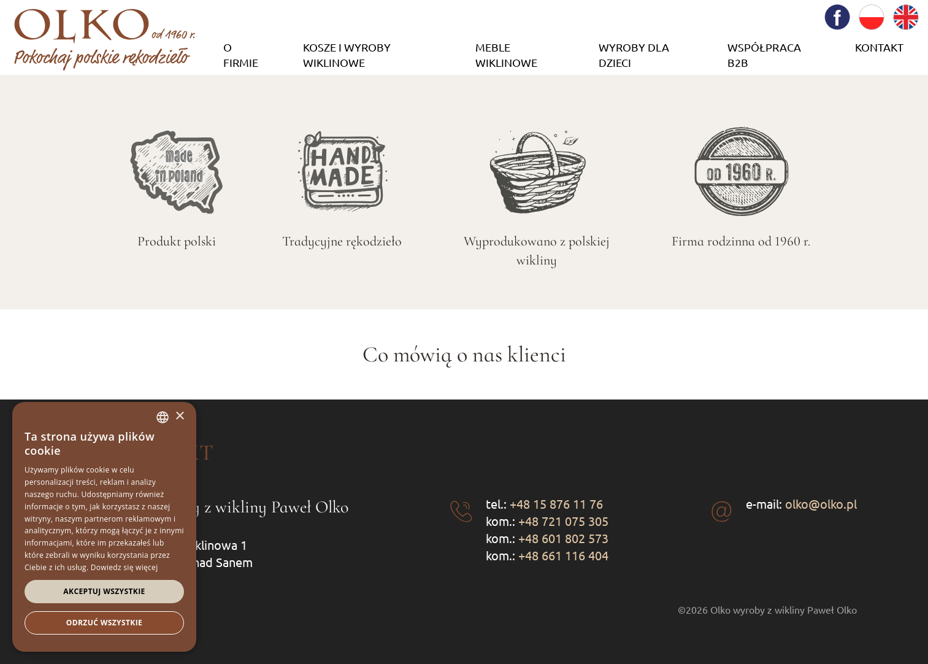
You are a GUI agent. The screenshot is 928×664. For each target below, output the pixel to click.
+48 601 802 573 (563, 538)
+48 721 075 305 (563, 520)
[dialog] (104, 527)
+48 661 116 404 (563, 555)
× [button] (179, 416)
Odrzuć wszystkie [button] (104, 622)
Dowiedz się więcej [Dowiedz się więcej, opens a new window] (124, 567)
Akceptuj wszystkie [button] (104, 591)
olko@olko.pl (821, 503)
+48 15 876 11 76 (556, 503)
